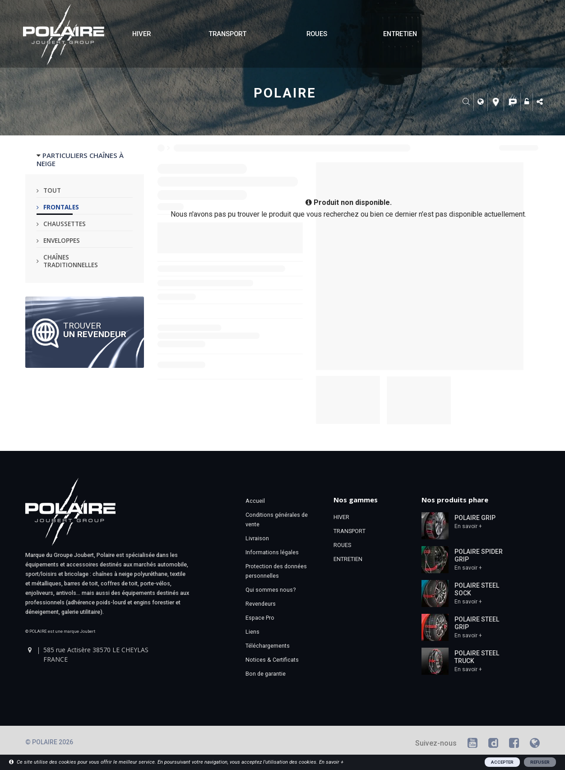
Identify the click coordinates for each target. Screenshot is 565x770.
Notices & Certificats (272, 659)
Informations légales (272, 552)
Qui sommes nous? (270, 589)
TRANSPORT (227, 34)
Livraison (257, 538)
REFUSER (540, 762)
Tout (52, 190)
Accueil (255, 500)
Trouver (94, 329)
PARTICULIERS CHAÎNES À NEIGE (80, 159)
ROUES (316, 34)
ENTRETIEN (400, 34)
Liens (252, 631)
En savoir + (468, 526)
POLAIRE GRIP (475, 517)
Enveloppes (61, 240)
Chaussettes (64, 223)
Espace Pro (259, 617)
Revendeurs (260, 603)
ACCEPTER (502, 762)
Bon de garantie (265, 673)
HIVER (141, 34)
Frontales (61, 207)
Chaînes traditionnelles (70, 261)
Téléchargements (267, 645)
